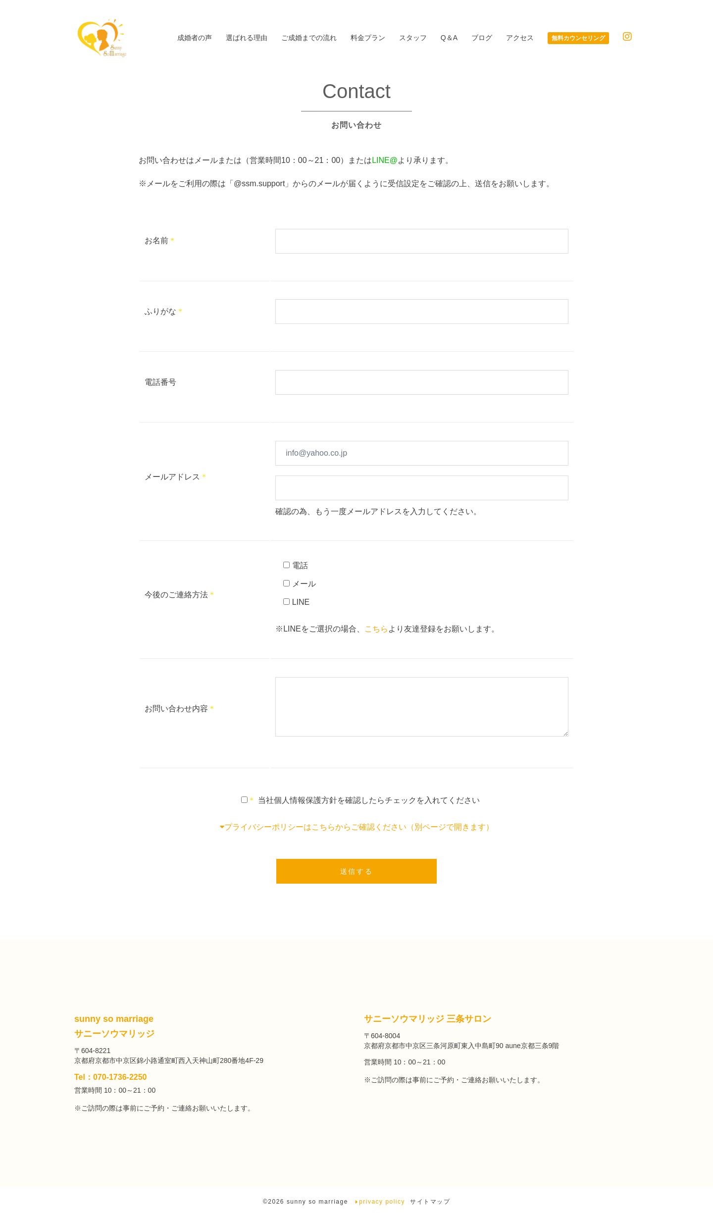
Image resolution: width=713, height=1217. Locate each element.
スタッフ (413, 38)
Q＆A (449, 38)
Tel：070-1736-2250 (110, 1077)
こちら (376, 629)
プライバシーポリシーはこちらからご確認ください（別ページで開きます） (357, 828)
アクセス (520, 38)
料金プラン (368, 38)
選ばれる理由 (246, 38)
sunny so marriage (319, 1202)
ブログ (481, 38)
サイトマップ (430, 1202)
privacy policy (382, 1202)
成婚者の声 (194, 38)
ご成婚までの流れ (309, 38)
